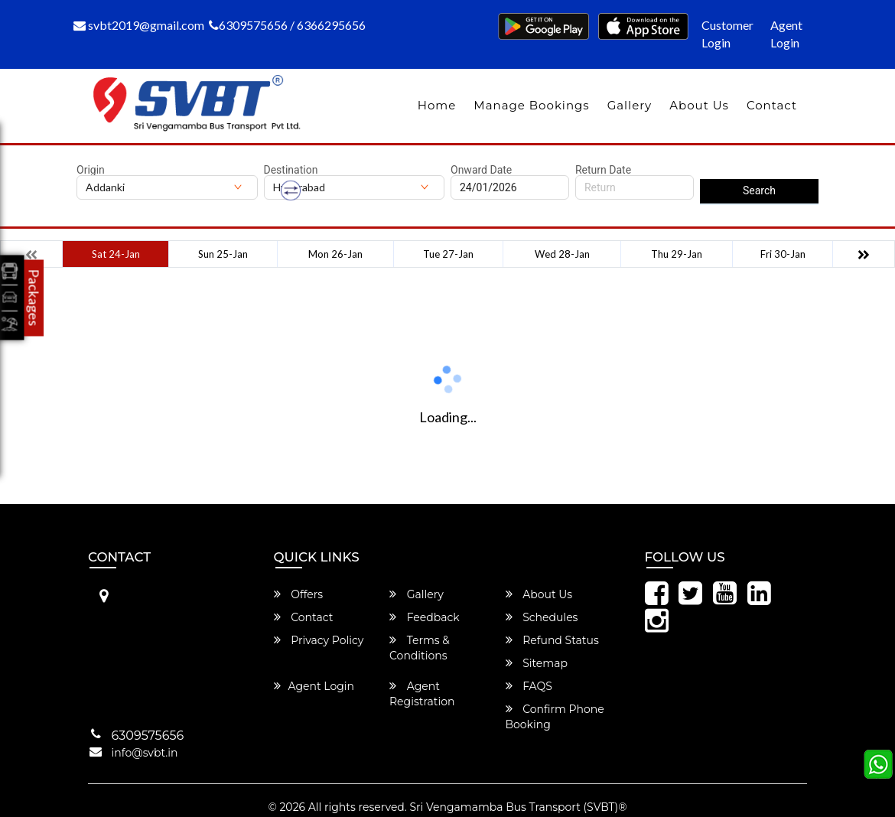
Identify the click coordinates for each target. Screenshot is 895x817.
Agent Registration (421, 693)
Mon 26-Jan (335, 254)
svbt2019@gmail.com (138, 25)
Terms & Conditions (419, 647)
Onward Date (481, 169)
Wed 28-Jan (562, 254)
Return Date (603, 169)
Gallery (630, 105)
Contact (772, 105)
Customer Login (727, 34)
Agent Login (786, 34)
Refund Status (552, 640)
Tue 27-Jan (448, 254)
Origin (90, 169)
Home (437, 105)
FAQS (529, 686)
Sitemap (537, 663)
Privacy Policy (319, 640)
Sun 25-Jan (223, 254)
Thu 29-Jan (676, 254)
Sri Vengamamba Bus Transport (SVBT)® (517, 807)
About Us (699, 105)
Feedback (424, 617)
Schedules (542, 617)
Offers (299, 594)
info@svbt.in (145, 753)
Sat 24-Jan (116, 254)
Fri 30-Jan (783, 254)
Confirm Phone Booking (555, 716)
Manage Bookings (531, 105)
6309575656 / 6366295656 (287, 25)
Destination (291, 169)
